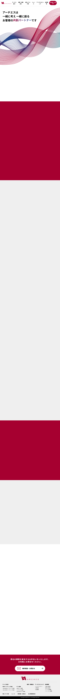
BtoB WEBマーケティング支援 (8, 688)
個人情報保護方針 (31, 693)
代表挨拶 (37, 688)
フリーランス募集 (48, 691)
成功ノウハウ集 (6, 693)
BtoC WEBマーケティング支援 (8, 690)
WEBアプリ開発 (20, 688)
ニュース (13, 693)
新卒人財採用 (47, 688)
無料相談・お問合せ (53, 3)
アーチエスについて (39, 684)
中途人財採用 (47, 686)
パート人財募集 (48, 689)
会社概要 (37, 689)
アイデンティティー (39, 686)
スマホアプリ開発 (20, 690)
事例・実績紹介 (30, 684)
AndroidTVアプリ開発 (21, 691)
